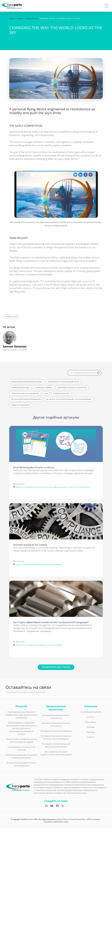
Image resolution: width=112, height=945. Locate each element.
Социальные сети (61, 393)
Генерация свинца (43, 387)
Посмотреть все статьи (56, 667)
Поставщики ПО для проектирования (56, 731)
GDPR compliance (93, 819)
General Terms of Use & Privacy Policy (71, 819)
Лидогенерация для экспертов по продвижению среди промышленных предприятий (21, 715)
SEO (46, 393)
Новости (90, 737)
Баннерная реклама (20, 387)
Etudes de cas (11, 316)
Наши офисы (90, 722)
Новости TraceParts (20, 405)
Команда (90, 727)
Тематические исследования (25, 393)
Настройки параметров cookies (56, 822)
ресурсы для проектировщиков (26, 399)
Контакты (91, 717)
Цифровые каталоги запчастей (72, 387)
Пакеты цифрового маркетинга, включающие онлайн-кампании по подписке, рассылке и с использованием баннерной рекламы (21, 728)
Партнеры (90, 732)
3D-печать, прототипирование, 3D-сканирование (69, 399)
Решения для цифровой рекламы (26, 382)
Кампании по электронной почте (63, 382)
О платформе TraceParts (91, 712)
